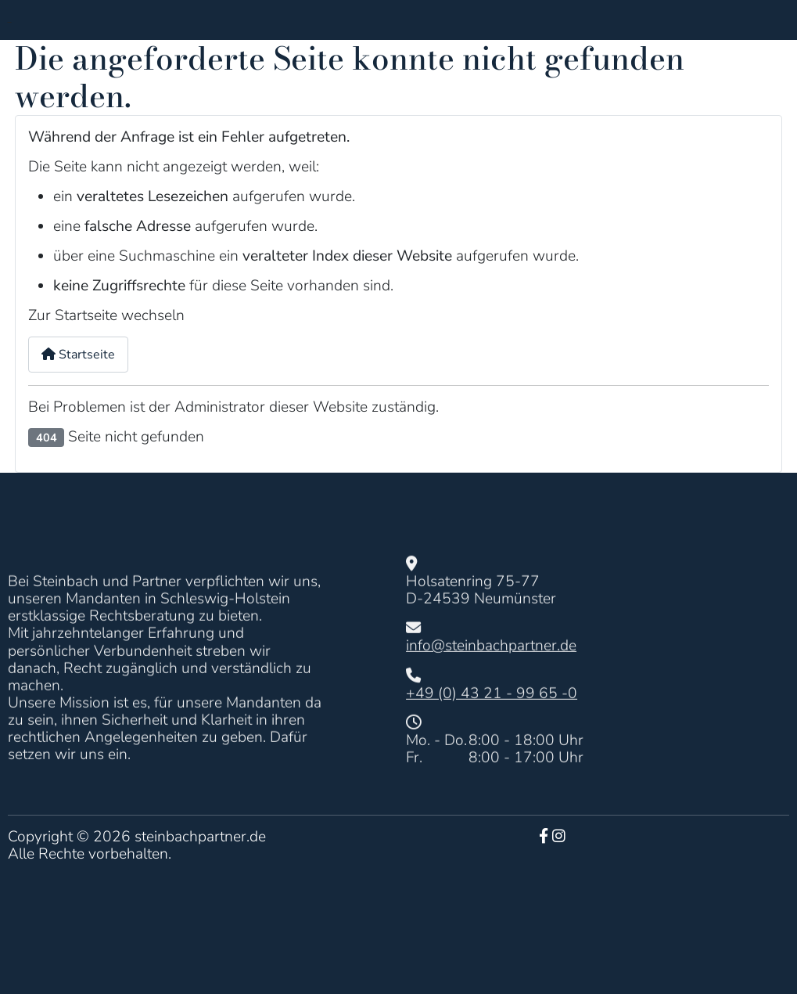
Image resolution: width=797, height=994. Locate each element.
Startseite (78, 354)
